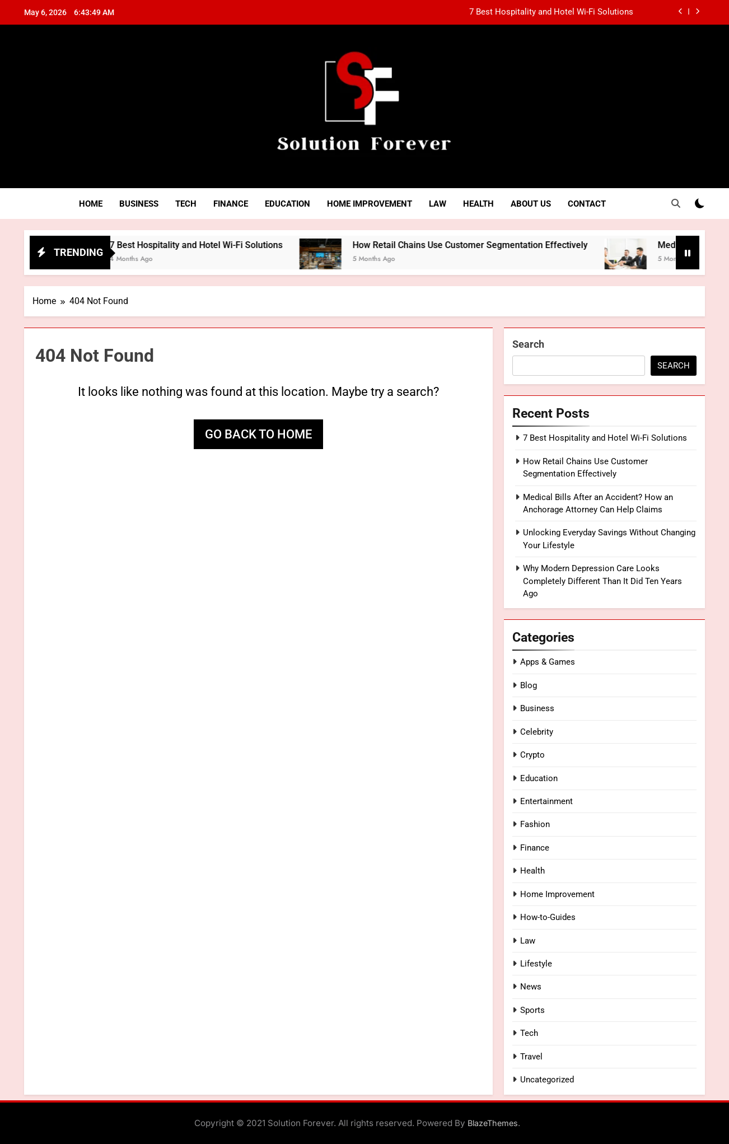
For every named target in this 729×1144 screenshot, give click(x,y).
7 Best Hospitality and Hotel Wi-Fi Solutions (551, 12)
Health (478, 204)
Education (287, 204)
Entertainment (546, 801)
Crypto (532, 755)
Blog (528, 685)
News (530, 987)
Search (528, 344)
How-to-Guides (548, 917)
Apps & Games (547, 662)
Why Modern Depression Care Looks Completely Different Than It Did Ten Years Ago (602, 581)
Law (437, 204)
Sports (532, 1010)
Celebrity (536, 732)
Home (90, 204)
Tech (186, 204)
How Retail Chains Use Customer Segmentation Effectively (496, 245)
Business (138, 204)
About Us (531, 204)
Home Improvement (369, 204)
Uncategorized (547, 1080)
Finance (230, 204)
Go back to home (258, 434)
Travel (531, 1057)
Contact (587, 204)
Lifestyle (536, 964)
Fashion (535, 824)
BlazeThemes (493, 1123)
